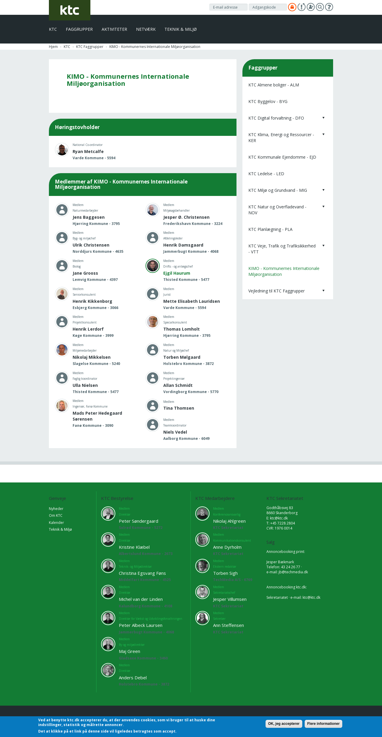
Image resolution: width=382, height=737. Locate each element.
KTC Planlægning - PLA (270, 229)
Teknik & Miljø (180, 29)
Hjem (53, 46)
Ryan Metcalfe (88, 151)
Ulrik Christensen (91, 245)
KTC (53, 29)
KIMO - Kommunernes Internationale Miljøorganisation (283, 271)
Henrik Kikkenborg (92, 301)
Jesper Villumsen (230, 599)
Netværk (146, 29)
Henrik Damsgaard (183, 245)
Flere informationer (323, 724)
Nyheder (56, 508)
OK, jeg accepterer (284, 724)
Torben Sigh (225, 573)
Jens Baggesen (89, 217)
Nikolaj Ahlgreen (229, 521)
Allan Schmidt (178, 385)
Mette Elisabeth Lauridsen (191, 301)
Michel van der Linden (141, 599)
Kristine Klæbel (134, 547)
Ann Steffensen (228, 625)
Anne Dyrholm (227, 547)
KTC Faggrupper (89, 46)
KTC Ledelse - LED (266, 173)
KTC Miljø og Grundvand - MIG (277, 190)
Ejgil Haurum (176, 273)
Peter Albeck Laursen (140, 625)
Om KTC (56, 515)
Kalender (56, 522)
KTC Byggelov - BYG (267, 101)
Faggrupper (79, 29)
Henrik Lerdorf (88, 329)
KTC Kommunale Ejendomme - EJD (282, 157)
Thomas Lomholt (181, 329)
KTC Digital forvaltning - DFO (276, 118)
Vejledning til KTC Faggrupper (276, 291)
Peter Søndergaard (138, 521)
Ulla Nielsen (85, 385)
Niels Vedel (175, 432)
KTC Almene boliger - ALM (273, 85)
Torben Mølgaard (181, 357)
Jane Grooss (85, 273)
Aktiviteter (114, 29)
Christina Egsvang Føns (142, 573)
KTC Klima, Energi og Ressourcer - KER (281, 137)
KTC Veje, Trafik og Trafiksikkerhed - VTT (282, 249)
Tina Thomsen (178, 408)
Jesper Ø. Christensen (186, 217)
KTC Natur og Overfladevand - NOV (277, 209)
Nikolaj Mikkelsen (92, 357)
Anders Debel (133, 677)
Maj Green (129, 651)
